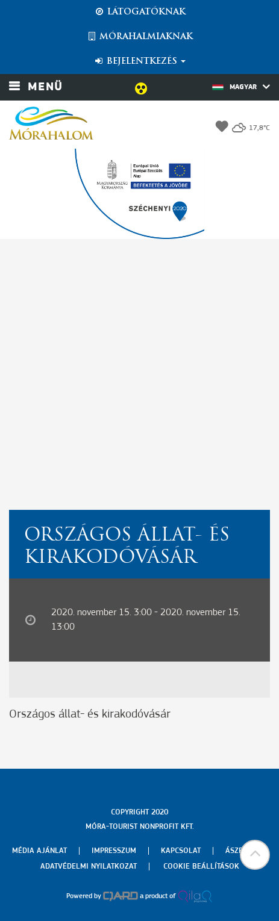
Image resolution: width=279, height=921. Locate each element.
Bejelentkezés (139, 61)
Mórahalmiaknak (139, 37)
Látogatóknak (140, 12)
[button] (255, 855)
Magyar (241, 86)
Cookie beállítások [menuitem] (201, 866)
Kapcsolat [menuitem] (181, 851)
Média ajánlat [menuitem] (39, 851)
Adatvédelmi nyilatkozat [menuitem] (88, 866)
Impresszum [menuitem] (114, 851)
